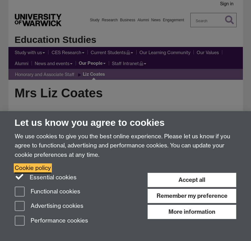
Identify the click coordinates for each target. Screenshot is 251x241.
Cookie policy (33, 168)
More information (191, 211)
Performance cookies (51, 221)
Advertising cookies (49, 206)
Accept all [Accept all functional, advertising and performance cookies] (191, 179)
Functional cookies (47, 192)
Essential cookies (46, 177)
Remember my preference (192, 195)
